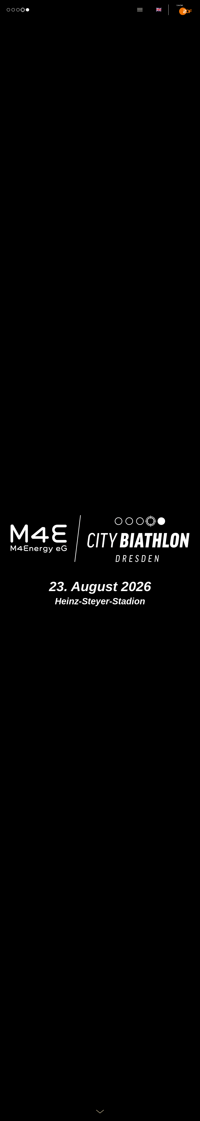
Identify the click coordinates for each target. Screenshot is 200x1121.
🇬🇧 (159, 9)
